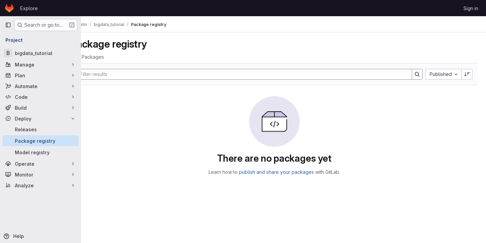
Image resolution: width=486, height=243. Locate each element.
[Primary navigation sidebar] (8, 25)
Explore (29, 8)
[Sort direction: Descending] (467, 74)
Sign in (470, 8)
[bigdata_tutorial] (40, 53)
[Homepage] (9, 8)
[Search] (250, 74)
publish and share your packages (285, 172)
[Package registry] (40, 140)
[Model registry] (40, 152)
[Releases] (40, 129)
